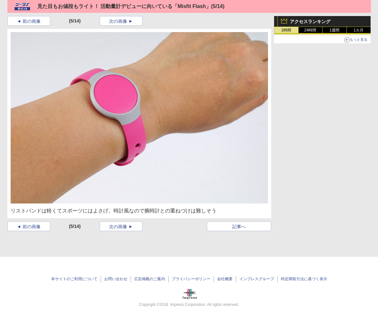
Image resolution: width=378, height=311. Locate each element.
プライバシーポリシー (191, 279)
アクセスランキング (310, 21)
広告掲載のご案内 (149, 279)
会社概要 (225, 279)
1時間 (286, 30)
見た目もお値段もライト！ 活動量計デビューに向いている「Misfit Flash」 (124, 6)
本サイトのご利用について (74, 279)
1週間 (334, 30)
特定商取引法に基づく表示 (304, 279)
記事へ (239, 226)
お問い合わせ (115, 279)
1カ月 (359, 30)
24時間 (310, 30)
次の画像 (118, 21)
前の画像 (32, 21)
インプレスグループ (256, 279)
